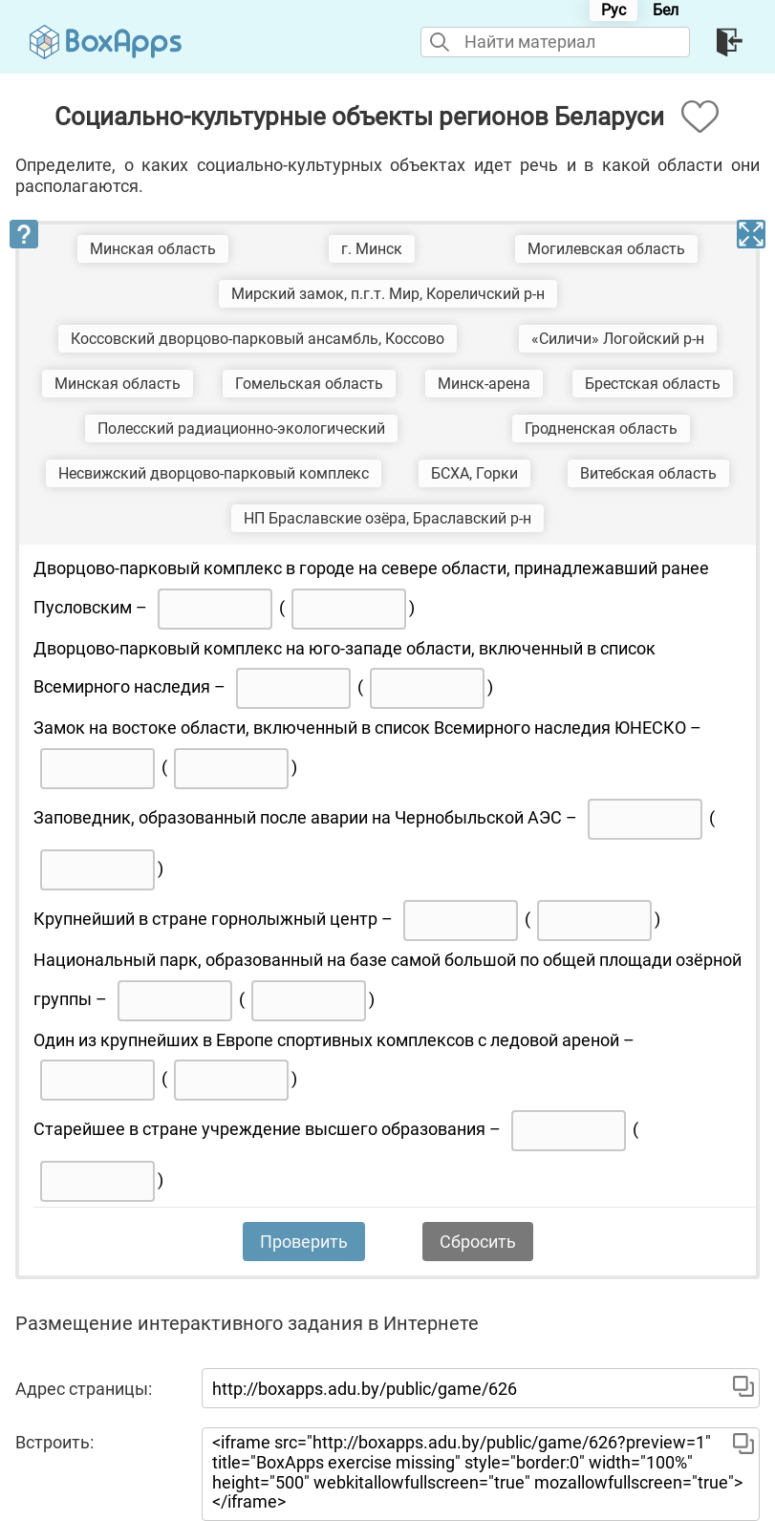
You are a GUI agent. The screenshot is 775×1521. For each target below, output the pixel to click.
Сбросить (478, 1242)
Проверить (304, 1242)
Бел (665, 10)
